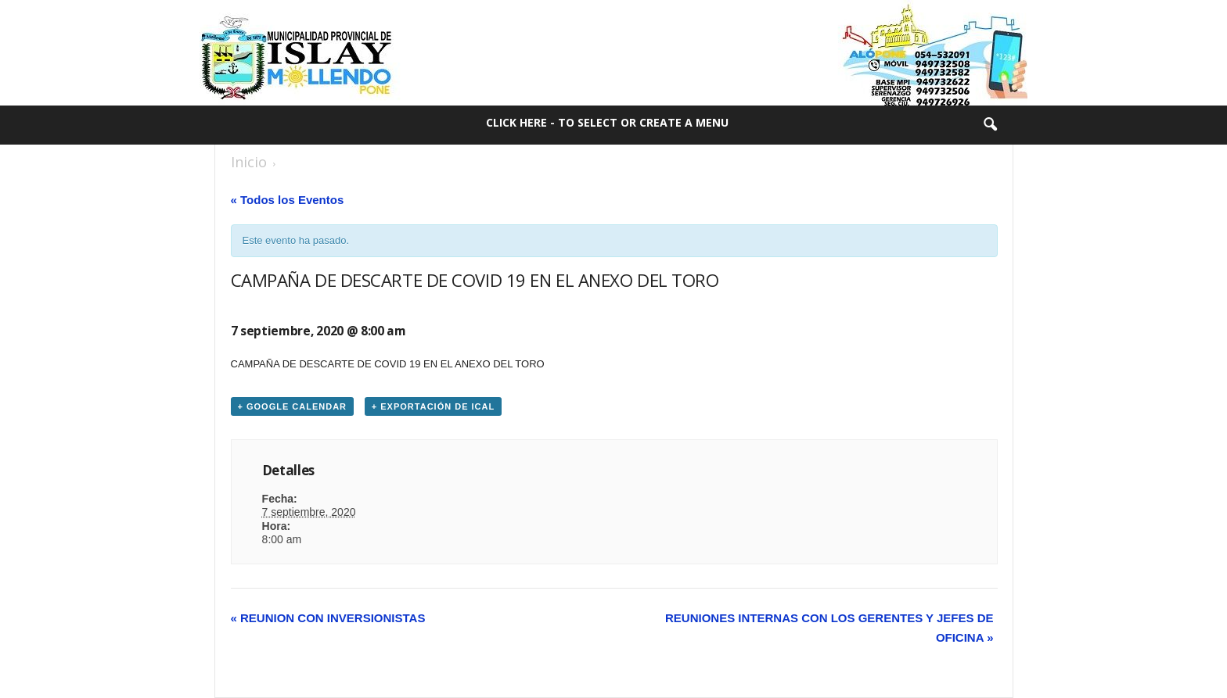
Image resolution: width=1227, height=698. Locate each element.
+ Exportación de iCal (433, 406)
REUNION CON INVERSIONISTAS (328, 618)
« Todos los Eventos (287, 199)
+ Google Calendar (292, 406)
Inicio (249, 161)
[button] (990, 125)
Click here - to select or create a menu (607, 122)
